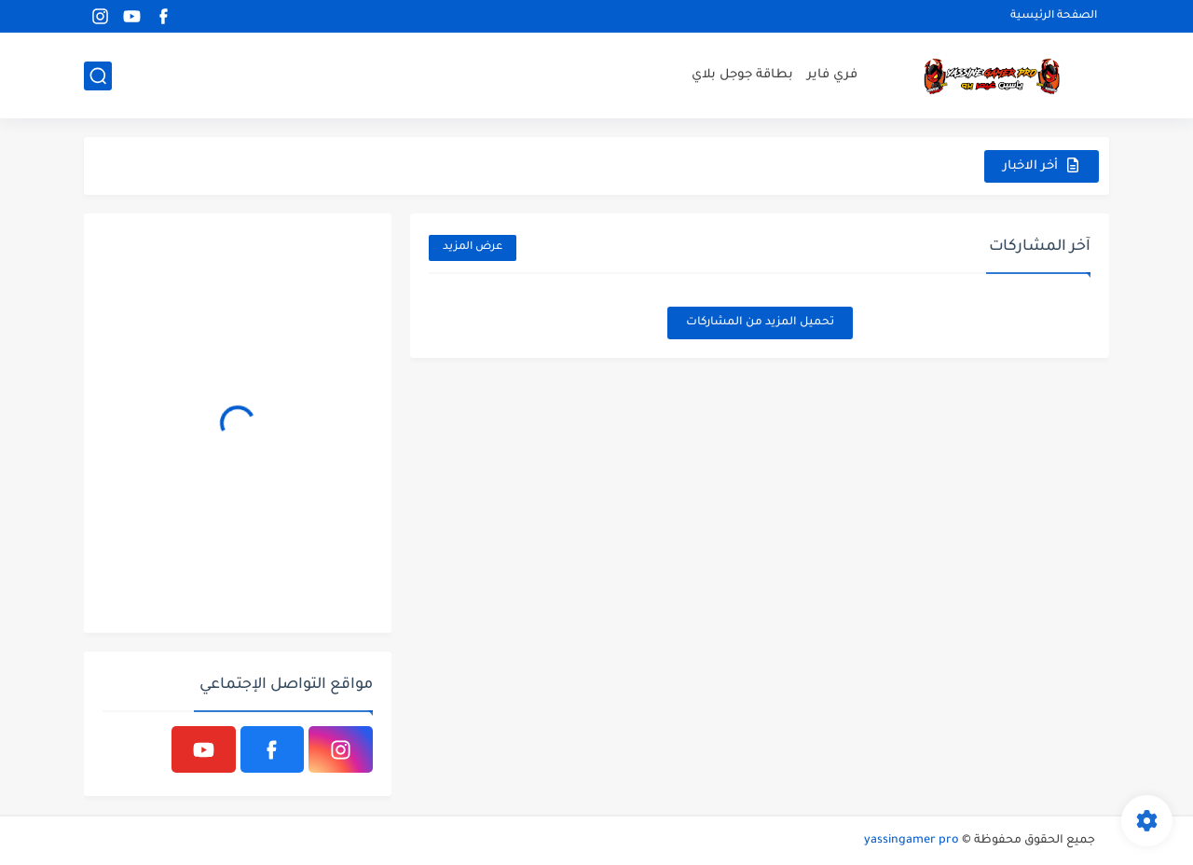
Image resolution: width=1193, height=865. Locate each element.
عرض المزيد (472, 247)
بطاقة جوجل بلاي (742, 75)
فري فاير (832, 75)
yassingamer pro (911, 840)
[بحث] (98, 76)
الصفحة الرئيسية (1053, 16)
